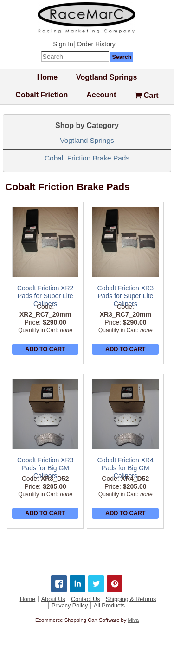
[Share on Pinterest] (114, 583)
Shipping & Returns (131, 599)
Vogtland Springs (106, 77)
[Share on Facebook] (59, 583)
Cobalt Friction (41, 95)
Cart (146, 95)
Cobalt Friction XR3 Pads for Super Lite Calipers (125, 295)
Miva (133, 620)
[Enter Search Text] (75, 56)
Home (47, 77)
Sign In (63, 44)
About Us (53, 599)
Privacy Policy (70, 605)
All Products (109, 605)
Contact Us (85, 599)
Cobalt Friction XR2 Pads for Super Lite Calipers (45, 295)
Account (101, 95)
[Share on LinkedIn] (77, 583)
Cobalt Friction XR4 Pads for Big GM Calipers (125, 467)
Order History (96, 44)
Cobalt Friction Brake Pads (87, 158)
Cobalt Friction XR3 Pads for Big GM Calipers (45, 467)
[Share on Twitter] (96, 583)
